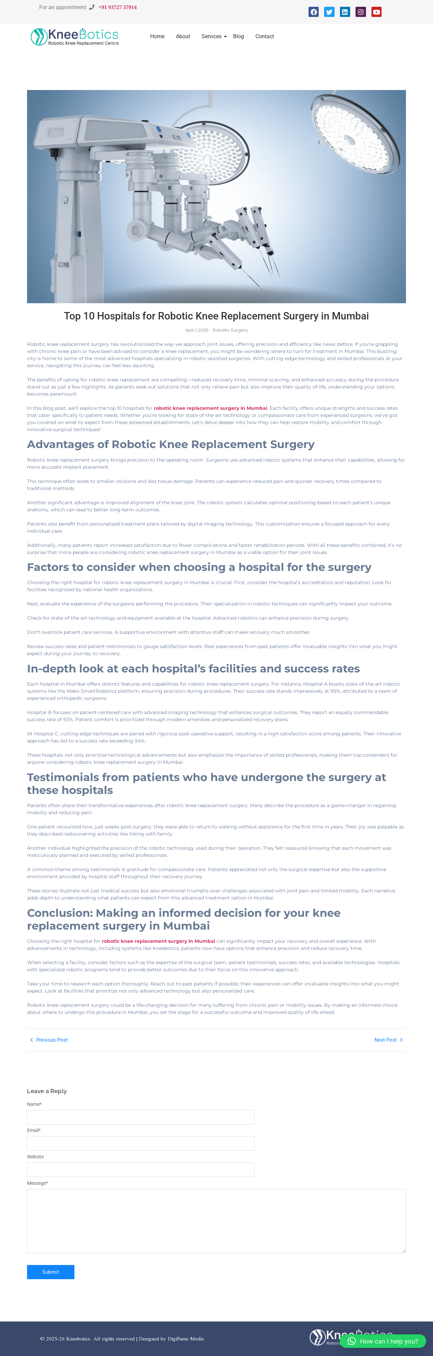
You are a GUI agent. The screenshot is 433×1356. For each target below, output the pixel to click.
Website (35, 1156)
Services (213, 36)
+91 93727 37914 (117, 7)
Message (37, 1183)
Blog (238, 36)
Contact (264, 36)
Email (34, 1130)
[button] (383, 1341)
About (183, 36)
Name (34, 1104)
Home (157, 36)
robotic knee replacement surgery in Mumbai (210, 408)
